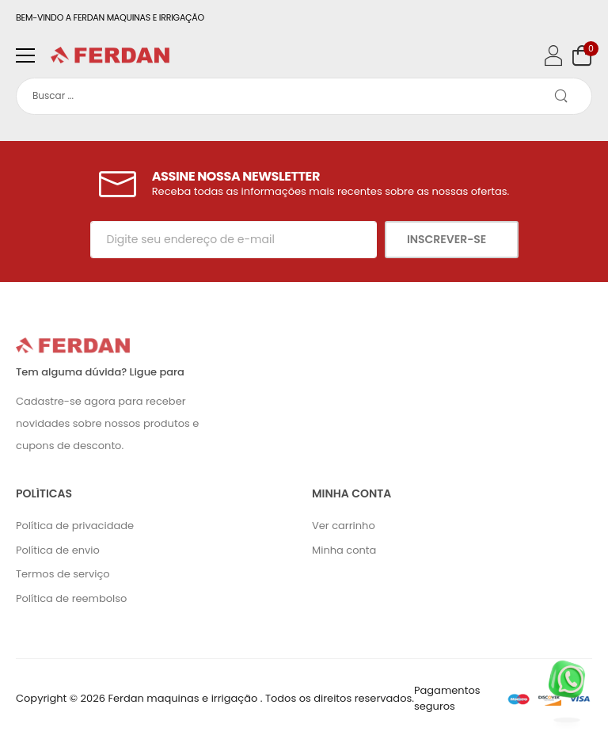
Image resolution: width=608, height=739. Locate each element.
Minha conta (344, 550)
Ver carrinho (343, 525)
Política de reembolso (71, 598)
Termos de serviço (63, 573)
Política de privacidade (75, 525)
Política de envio (58, 550)
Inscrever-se (448, 239)
